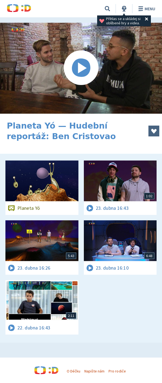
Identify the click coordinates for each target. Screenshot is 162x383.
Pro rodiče (117, 371)
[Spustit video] (81, 68)
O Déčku (73, 371)
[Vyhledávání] (107, 8)
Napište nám (94, 371)
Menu (145, 9)
